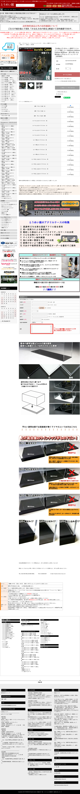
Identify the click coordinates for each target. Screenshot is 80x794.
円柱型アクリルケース (6, 196)
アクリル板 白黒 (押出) (7, 627)
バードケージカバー (6, 202)
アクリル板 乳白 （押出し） (8, 87)
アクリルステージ (5, 224)
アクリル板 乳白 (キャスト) (8, 631)
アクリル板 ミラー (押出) (7, 638)
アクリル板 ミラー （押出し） (8, 99)
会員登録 (26, 9)
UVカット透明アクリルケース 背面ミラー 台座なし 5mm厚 (8, 182)
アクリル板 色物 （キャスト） (8, 98)
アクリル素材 (4, 104)
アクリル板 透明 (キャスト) (8, 625)
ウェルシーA (53, 590)
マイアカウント (20, 9)
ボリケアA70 (22, 590)
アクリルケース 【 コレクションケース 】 (9, 123)
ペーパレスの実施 (5, 238)
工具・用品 (3, 230)
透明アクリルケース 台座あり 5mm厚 (7, 162)
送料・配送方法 (13, 9)
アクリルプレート (5, 225)
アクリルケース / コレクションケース (28, 631)
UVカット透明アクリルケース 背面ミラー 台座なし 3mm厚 (8, 147)
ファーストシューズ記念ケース (47, 633)
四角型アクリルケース (26, 669)
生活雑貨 (3, 200)
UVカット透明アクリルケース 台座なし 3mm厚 (7, 141)
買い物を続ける (59, 94)
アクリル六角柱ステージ (6, 222)
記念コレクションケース (6, 206)
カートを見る (37, 9)
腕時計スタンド (5, 227)
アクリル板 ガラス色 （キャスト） (9, 93)
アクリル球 (4, 107)
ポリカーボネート (5, 113)
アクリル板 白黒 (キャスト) (8, 628)
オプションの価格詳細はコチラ (26, 101)
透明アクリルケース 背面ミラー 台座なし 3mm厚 (8, 135)
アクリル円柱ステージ (6, 220)
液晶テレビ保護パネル (6, 619)
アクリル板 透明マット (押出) (8, 626)
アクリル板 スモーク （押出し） (8, 94)
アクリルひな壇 (5, 211)
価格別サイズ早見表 (6, 75)
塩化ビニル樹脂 (4, 118)
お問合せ (51, 9)
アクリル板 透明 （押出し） (8, 77)
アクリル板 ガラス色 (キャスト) (8, 633)
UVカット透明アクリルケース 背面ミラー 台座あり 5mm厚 (8, 179)
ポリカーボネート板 (6, 115)
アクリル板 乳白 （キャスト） (8, 89)
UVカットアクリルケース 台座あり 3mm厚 (30, 640)
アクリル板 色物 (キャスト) (8, 637)
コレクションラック (45, 630)
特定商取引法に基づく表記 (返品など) (63, 78)
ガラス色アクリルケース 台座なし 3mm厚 (8, 153)
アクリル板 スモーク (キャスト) (8, 636)
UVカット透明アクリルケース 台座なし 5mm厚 (7, 177)
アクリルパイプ (5, 109)
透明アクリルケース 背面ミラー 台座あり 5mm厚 (8, 168)
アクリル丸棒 (4, 106)
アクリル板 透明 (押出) (7, 623)
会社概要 (43, 9)
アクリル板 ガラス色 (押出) (8, 632)
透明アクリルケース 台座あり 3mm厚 (7, 127)
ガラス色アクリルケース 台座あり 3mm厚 (8, 150)
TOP (20, 43)
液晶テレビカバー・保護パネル (7, 71)
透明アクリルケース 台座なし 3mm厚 (7, 129)
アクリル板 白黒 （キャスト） (8, 86)
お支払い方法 (6, 9)
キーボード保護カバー (6, 214)
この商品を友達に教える (61, 91)
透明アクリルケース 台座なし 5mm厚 (7, 165)
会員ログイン (31, 9)
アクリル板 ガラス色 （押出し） (8, 91)
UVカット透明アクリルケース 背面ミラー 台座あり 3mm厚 (8, 144)
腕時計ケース (4, 212)
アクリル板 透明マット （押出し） (9, 81)
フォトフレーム (44, 631)
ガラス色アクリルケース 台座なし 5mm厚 (8, 188)
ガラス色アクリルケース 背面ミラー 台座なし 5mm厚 (9, 194)
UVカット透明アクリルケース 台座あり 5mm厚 (7, 174)
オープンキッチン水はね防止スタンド (9, 204)
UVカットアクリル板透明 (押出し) (9, 82)
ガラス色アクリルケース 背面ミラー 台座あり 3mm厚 (9, 156)
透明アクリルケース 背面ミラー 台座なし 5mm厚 (8, 171)
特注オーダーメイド (5, 232)
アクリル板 (3, 74)
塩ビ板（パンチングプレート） (27, 625)
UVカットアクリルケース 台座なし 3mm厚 (30, 641)
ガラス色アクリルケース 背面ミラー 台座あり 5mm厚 (9, 191)
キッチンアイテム (44, 625)
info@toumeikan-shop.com (59, 573)
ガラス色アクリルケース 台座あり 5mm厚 (8, 185)
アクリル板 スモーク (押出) (8, 634)
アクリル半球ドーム (6, 111)
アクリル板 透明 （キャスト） (8, 79)
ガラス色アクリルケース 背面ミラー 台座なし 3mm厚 (9, 159)
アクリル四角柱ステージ (6, 219)
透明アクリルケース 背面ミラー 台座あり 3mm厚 (8, 132)
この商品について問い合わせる (67, 87)
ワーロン (3, 101)
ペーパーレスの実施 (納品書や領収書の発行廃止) (65, 81)
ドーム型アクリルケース (6, 198)
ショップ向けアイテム (6, 217)
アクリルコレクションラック (7, 207)
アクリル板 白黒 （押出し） (8, 84)
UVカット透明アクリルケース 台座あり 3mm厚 (7, 138)
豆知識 (46, 9)
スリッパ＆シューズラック (46, 632)
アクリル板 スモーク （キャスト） (9, 96)
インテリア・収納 (5, 209)
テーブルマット (44, 621)
